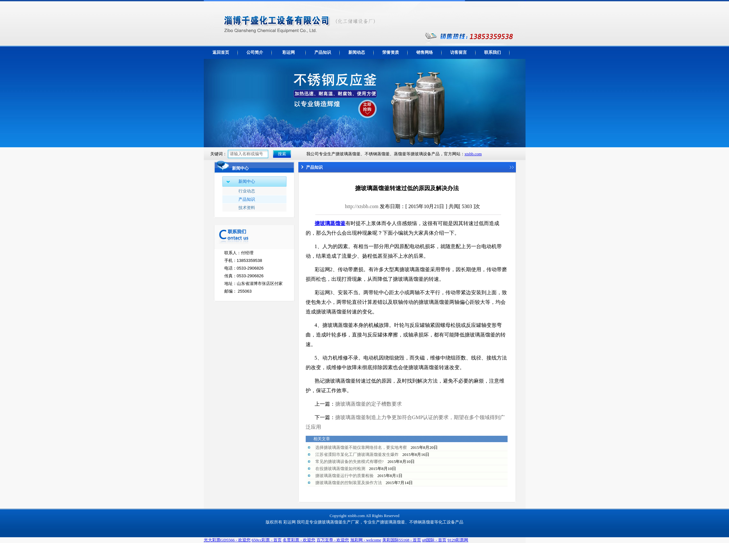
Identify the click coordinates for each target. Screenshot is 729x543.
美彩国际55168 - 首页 (401, 540)
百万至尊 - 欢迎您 (333, 540)
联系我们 (492, 52)
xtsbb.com (473, 153)
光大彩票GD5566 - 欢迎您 (227, 540)
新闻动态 (356, 52)
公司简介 (254, 52)
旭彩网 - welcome (365, 540)
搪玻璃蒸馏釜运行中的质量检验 (344, 475)
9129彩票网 (457, 540)
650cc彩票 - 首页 (267, 540)
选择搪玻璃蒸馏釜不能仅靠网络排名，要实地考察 (361, 447)
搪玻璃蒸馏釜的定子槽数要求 (368, 404)
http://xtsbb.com (361, 206)
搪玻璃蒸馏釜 (330, 223)
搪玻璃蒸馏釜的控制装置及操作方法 (348, 482)
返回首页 (220, 52)
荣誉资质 (390, 52)
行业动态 (246, 191)
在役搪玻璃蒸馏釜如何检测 (340, 468)
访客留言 (458, 52)
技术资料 (246, 207)
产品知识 (322, 52)
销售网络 (424, 52)
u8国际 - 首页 (434, 540)
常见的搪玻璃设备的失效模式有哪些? (349, 461)
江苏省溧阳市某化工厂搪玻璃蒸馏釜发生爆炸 (357, 454)
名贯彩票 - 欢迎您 (299, 540)
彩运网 (288, 52)
